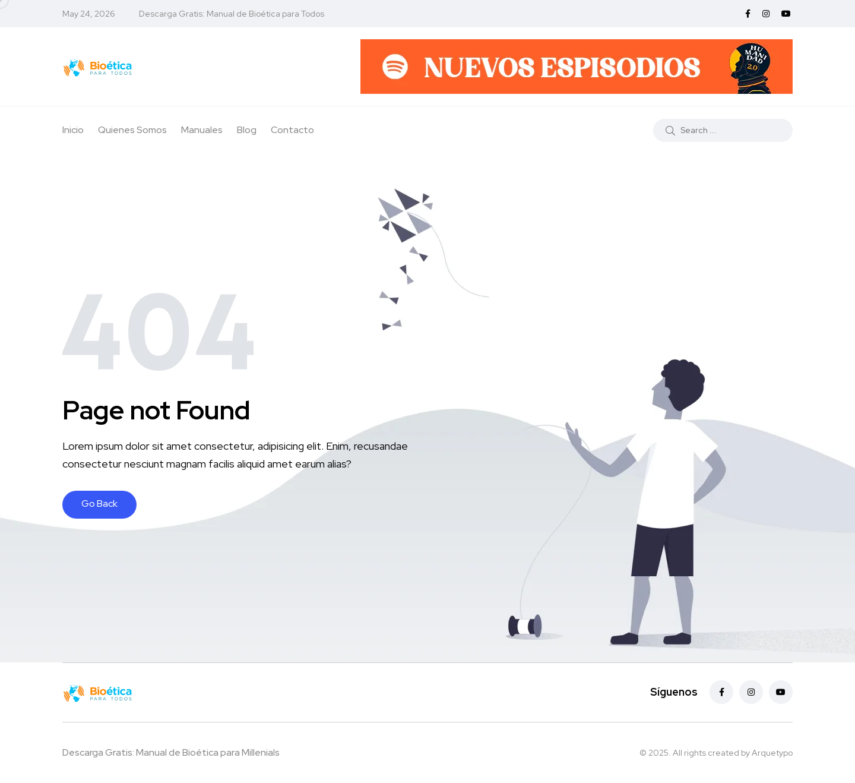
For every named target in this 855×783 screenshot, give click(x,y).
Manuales (202, 130)
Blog (246, 130)
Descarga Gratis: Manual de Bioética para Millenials (171, 752)
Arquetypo (772, 752)
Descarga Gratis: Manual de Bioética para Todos (231, 13)
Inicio (73, 130)
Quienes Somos (132, 130)
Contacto (292, 130)
